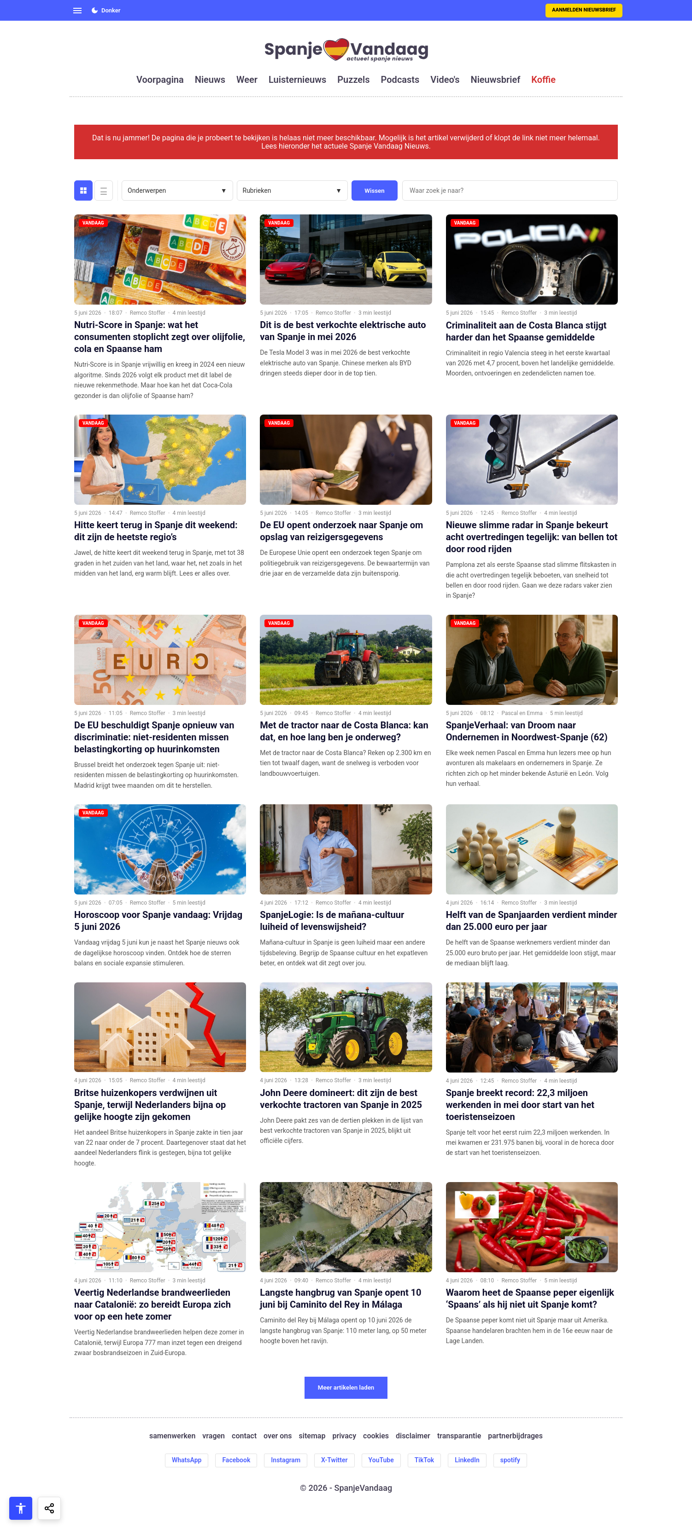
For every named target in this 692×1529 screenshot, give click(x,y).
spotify (510, 1460)
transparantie (459, 1436)
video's (444, 80)
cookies (376, 1436)
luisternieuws (297, 80)
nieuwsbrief (496, 80)
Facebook (236, 1460)
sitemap (312, 1436)
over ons (278, 1436)
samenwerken (172, 1436)
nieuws (210, 80)
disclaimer (413, 1436)
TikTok (424, 1460)
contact (244, 1436)
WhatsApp (186, 1460)
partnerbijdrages (515, 1436)
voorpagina (160, 80)
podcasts (400, 80)
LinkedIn (467, 1460)
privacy (344, 1436)
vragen (213, 1436)
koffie (543, 80)
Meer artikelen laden (346, 1387)
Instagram (285, 1460)
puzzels (353, 80)
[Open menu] (77, 10)
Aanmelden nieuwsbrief (584, 10)
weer (247, 80)
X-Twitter (334, 1460)
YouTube (381, 1460)
